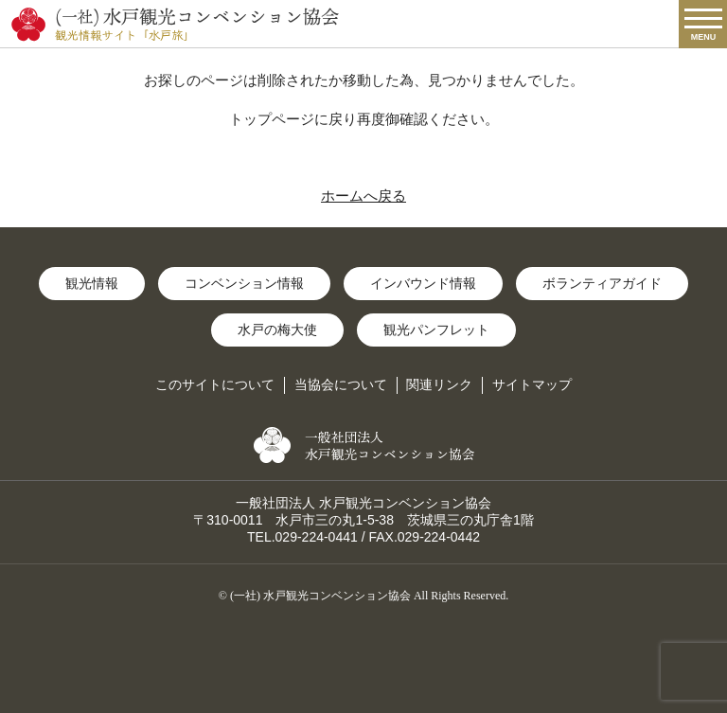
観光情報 (91, 283)
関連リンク (439, 384)
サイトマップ (532, 384)
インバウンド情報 (423, 283)
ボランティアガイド (602, 283)
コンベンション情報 (244, 283)
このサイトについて (215, 384)
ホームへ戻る (363, 195)
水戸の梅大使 (277, 329)
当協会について (340, 384)
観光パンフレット (436, 329)
